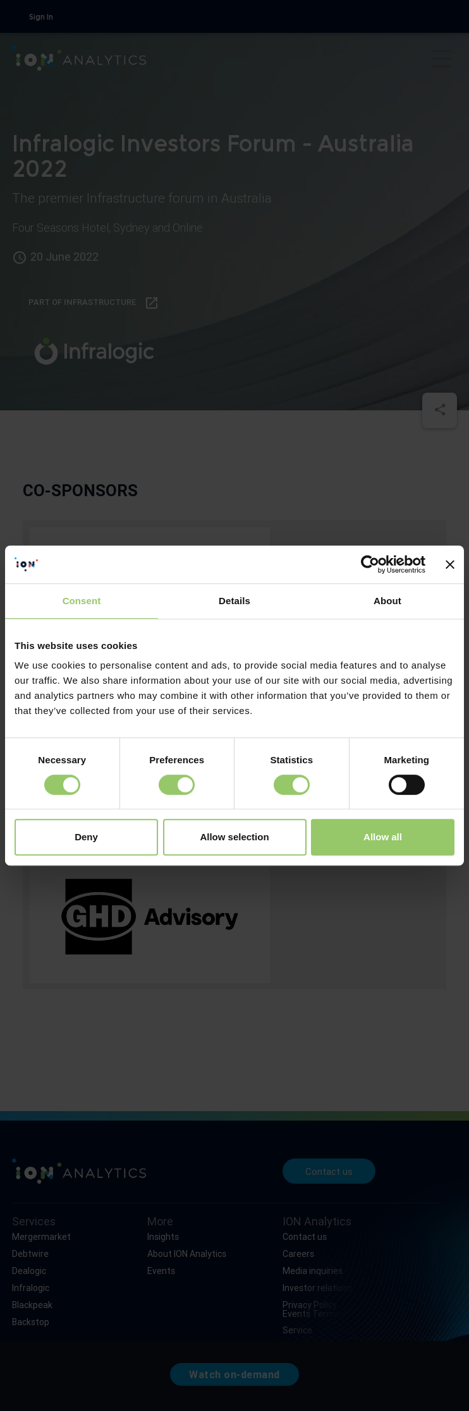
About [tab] (387, 600)
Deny (86, 836)
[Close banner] (450, 564)
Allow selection (234, 836)
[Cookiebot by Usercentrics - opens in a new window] (370, 564)
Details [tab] (234, 600)
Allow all (382, 836)
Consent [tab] (82, 600)
